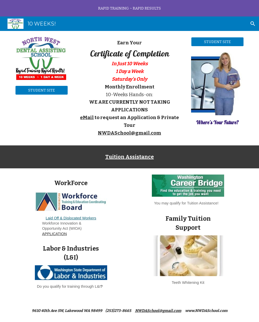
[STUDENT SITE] (41, 90)
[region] (129, 8)
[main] (129, 88)
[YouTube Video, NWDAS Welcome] (41, 118)
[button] (253, 24)
